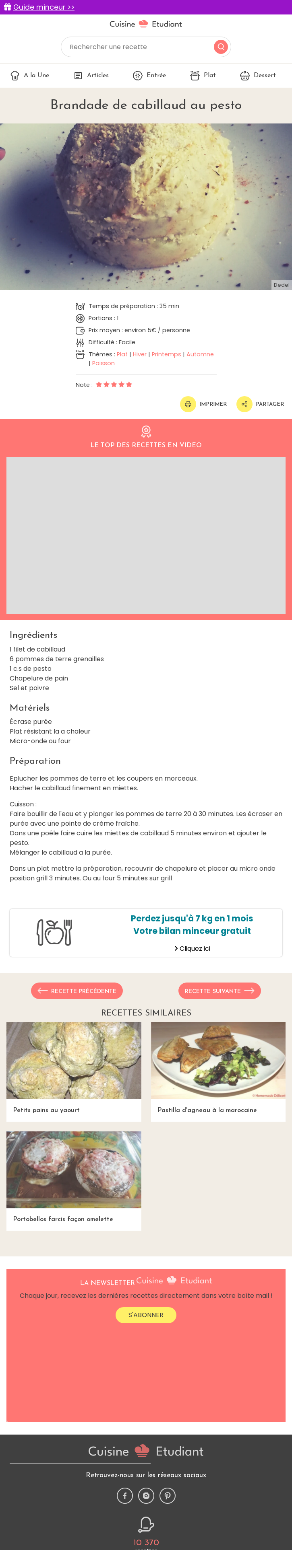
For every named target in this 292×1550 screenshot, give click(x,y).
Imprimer (203, 404)
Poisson (103, 363)
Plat (203, 75)
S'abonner (146, 1315)
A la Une (29, 75)
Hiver (140, 354)
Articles (91, 75)
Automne (200, 354)
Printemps (166, 354)
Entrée (149, 75)
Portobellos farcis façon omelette (73, 1177)
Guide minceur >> (44, 7)
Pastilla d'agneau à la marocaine (218, 1068)
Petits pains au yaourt (73, 1068)
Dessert (258, 75)
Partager (260, 404)
